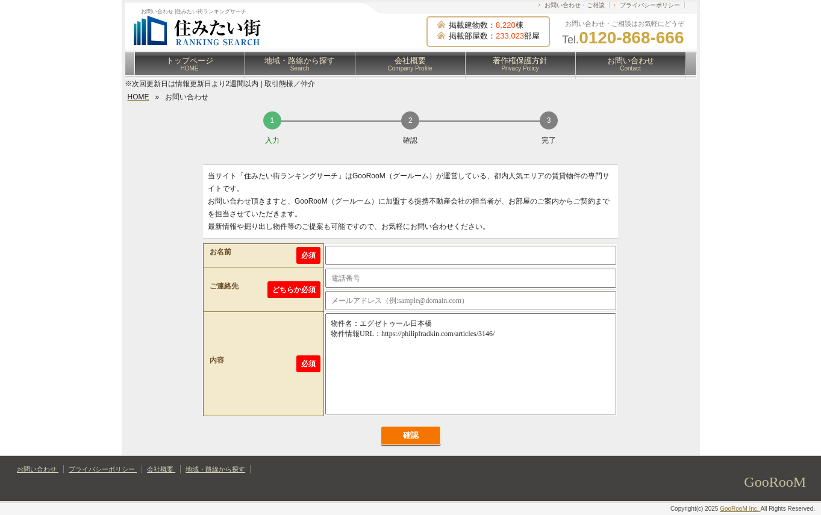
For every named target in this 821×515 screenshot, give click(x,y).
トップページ (189, 64)
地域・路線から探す (299, 64)
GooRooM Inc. (740, 508)
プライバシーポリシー (650, 5)
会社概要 (410, 64)
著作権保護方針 (520, 64)
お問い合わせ (630, 64)
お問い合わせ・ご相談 (575, 5)
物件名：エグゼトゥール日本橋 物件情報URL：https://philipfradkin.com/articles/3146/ (470, 363)
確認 (411, 435)
